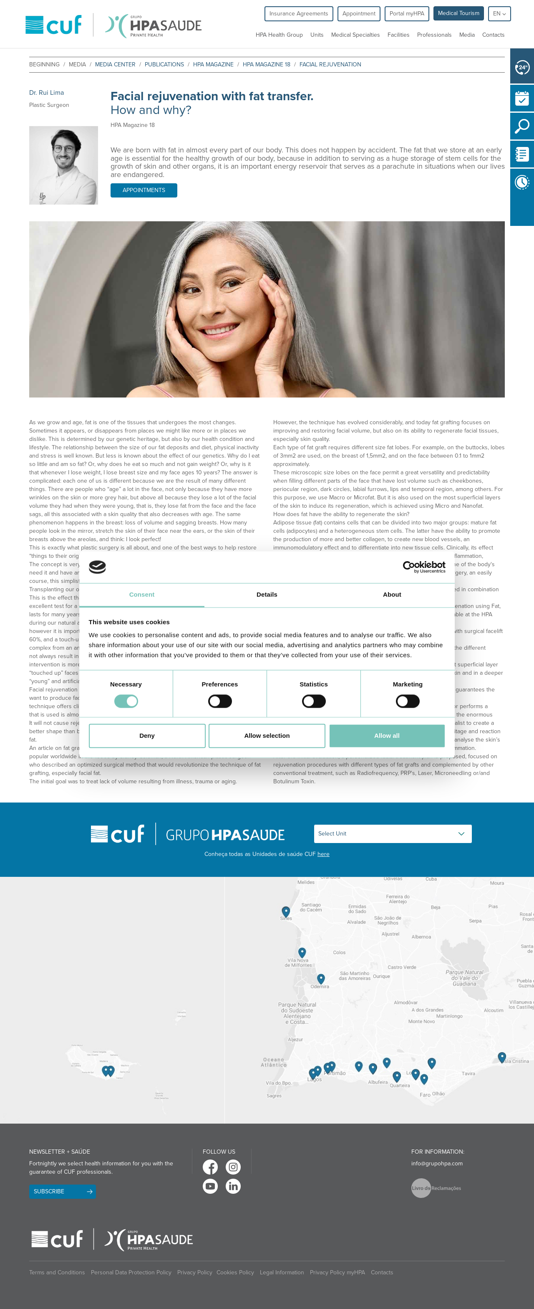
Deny (147, 735)
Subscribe (49, 1191)
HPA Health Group (279, 34)
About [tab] (392, 594)
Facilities (399, 34)
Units (317, 34)
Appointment (359, 13)
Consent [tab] (142, 594)
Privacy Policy (194, 1272)
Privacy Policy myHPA (337, 1272)
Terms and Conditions (57, 1272)
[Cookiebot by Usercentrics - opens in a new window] (409, 567)
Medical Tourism (458, 13)
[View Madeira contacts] (112, 1000)
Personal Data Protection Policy (131, 1272)
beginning (44, 64)
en (499, 13)
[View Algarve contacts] (379, 1000)
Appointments (144, 190)
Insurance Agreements (299, 13)
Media (467, 34)
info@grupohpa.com (437, 1163)
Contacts (493, 34)
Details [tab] (267, 594)
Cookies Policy (235, 1272)
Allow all (387, 735)
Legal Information (282, 1272)
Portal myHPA (407, 13)
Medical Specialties (355, 34)
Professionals (434, 34)
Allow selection (267, 735)
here (323, 854)
